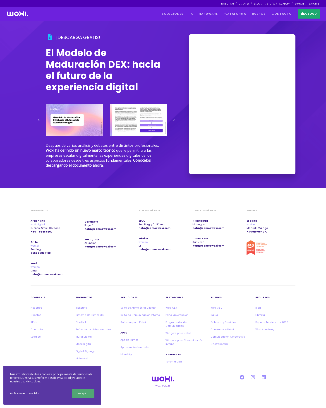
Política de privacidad (25, 393)
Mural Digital (84, 336)
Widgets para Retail (178, 333)
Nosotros (36, 308)
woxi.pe (35, 267)
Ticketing (81, 308)
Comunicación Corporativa (228, 336)
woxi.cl (35, 245)
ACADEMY (285, 3)
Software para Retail (133, 322)
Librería (260, 315)
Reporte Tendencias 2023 (271, 322)
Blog (258, 308)
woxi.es (251, 224)
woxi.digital (38, 224)
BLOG (257, 3)
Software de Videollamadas (94, 329)
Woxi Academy (264, 329)
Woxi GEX (171, 308)
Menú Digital (83, 344)
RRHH (34, 322)
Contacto (37, 329)
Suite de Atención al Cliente (138, 308)
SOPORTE (314, 3)
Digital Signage (85, 351)
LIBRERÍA (269, 3)
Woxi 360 (216, 308)
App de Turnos (129, 340)
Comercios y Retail (223, 329)
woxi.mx (143, 242)
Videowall (82, 358)
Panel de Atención (176, 315)
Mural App (126, 354)
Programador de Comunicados (176, 324)
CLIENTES (244, 3)
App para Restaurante (134, 347)
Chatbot (81, 322)
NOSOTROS (228, 3)
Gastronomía (219, 344)
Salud (214, 315)
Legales (36, 336)
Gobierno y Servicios (223, 322)
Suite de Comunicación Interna (140, 315)
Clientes (36, 315)
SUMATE (299, 3)
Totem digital (173, 361)
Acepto (83, 393)
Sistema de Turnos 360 (90, 315)
